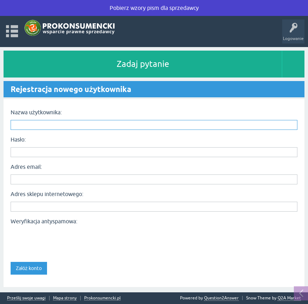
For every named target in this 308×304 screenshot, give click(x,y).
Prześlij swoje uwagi (26, 298)
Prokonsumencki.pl (102, 298)
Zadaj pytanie (143, 64)
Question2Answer (221, 298)
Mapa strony (65, 298)
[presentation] (64, 241)
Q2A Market (289, 298)
